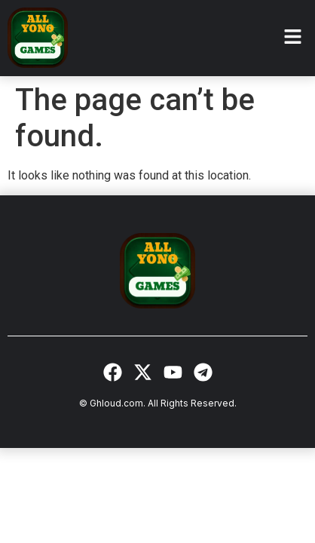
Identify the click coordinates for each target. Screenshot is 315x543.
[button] (292, 37)
